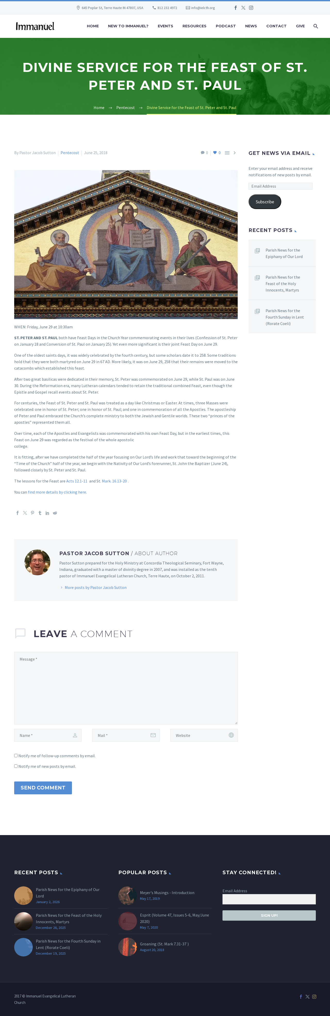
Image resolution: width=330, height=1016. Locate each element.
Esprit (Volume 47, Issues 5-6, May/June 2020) (174, 918)
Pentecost (70, 152)
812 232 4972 (167, 7)
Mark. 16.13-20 (114, 481)
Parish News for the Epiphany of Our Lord (284, 253)
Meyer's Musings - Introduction (167, 892)
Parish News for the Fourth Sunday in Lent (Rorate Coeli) (285, 317)
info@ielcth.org (203, 7)
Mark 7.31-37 (175, 943)
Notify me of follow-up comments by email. (57, 755)
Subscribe (265, 202)
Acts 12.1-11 (76, 481)
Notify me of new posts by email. (47, 766)
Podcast (226, 26)
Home (93, 26)
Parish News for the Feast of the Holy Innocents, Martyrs (283, 283)
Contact (276, 26)
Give (300, 26)
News (251, 26)
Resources (195, 26)
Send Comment (43, 788)
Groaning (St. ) (164, 943)
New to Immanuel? (128, 26)
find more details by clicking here (57, 492)
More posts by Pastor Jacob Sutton (96, 587)
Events (165, 26)
